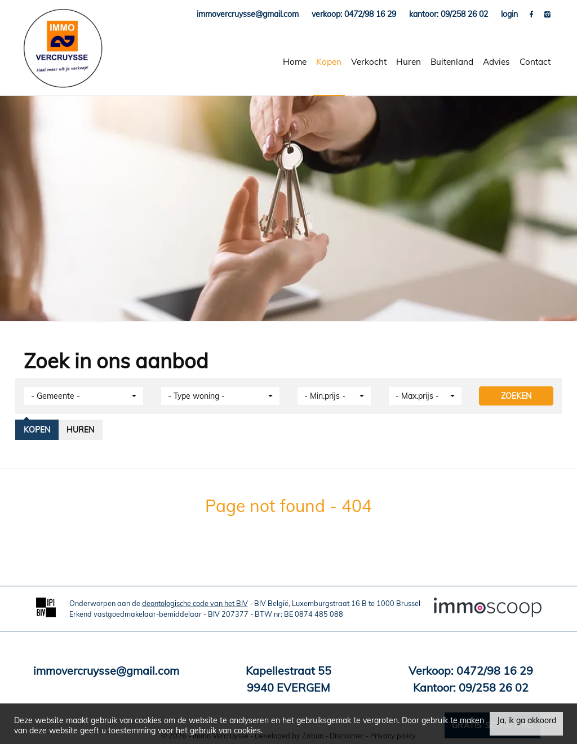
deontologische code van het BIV (195, 603)
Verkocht (369, 61)
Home (295, 61)
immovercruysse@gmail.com (106, 670)
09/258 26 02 (494, 687)
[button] (84, 396)
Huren (408, 61)
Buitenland (451, 61)
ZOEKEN (516, 396)
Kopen (328, 61)
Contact (535, 61)
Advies (496, 61)
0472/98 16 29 (494, 670)
